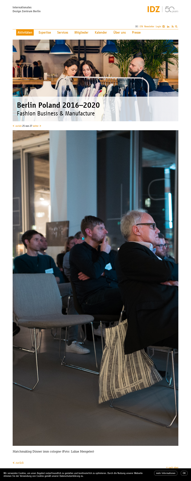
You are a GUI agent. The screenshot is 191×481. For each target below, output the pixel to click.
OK (184, 473)
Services (62, 32)
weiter (36, 126)
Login (158, 26)
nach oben (173, 467)
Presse (136, 32)
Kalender (101, 32)
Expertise (45, 32)
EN (141, 26)
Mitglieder (81, 32)
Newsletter (149, 26)
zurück (18, 126)
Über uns (119, 32)
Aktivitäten (25, 32)
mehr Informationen (165, 473)
